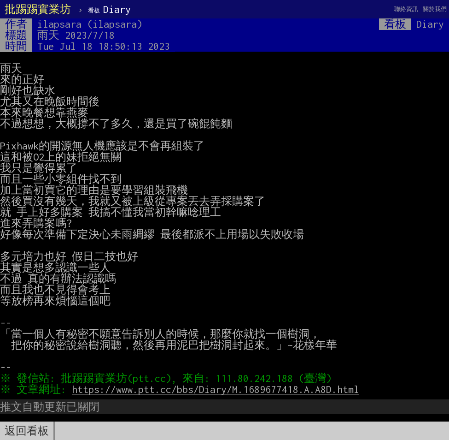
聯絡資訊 (406, 9)
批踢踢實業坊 (38, 9)
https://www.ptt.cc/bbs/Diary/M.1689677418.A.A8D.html (218, 389)
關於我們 (435, 9)
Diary (109, 9)
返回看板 (27, 431)
